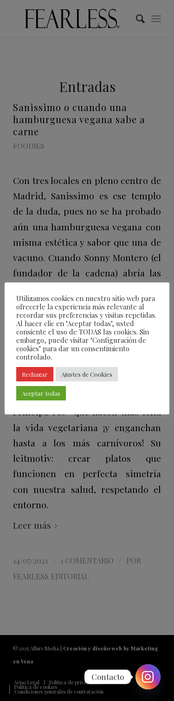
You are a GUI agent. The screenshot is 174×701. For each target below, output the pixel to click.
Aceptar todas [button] (41, 393)
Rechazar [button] (35, 374)
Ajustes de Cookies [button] (86, 374)
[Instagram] (148, 676)
